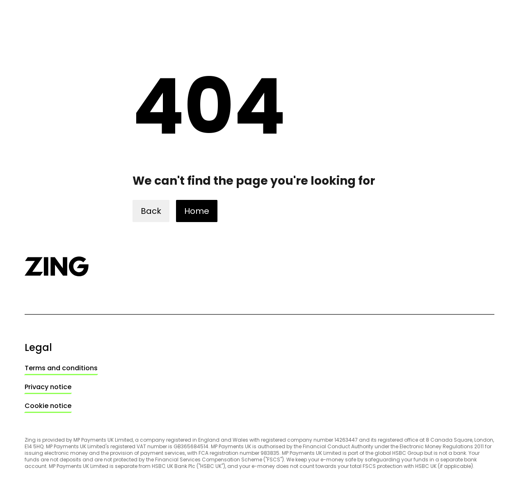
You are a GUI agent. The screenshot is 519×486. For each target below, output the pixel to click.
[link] (61, 368)
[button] (151, 211)
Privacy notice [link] (48, 387)
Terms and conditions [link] (61, 368)
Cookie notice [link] (48, 405)
